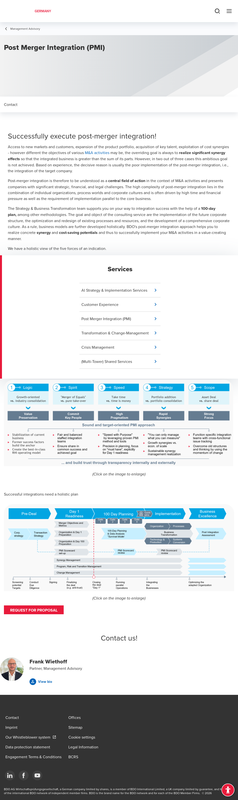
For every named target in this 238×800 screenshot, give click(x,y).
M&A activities (97, 152)
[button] (121, 290)
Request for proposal (34, 610)
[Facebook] (24, 775)
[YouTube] (37, 775)
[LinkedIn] (10, 775)
